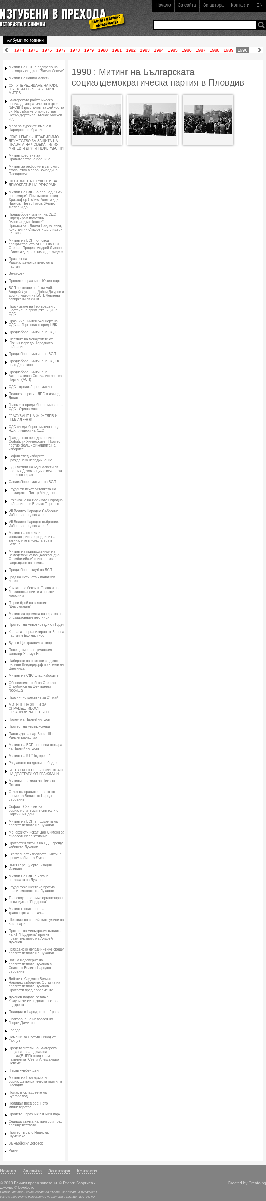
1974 (19, 50)
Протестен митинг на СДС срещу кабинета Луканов (36, 845)
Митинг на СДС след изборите (34, 675)
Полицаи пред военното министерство (28, 1105)
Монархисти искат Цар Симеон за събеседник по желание (36, 834)
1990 (243, 50)
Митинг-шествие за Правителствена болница (29, 157)
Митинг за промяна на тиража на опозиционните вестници (36, 615)
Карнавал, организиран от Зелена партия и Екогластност (36, 633)
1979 (89, 50)
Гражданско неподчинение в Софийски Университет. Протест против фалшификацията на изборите (35, 443)
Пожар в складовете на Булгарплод (28, 1094)
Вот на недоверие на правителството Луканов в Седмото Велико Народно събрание (30, 965)
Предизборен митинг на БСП (32, 354)
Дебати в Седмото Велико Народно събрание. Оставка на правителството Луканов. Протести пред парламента (34, 984)
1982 (131, 50)
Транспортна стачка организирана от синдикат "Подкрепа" (37, 900)
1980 (103, 50)
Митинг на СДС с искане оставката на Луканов (29, 878)
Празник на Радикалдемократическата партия (31, 262)
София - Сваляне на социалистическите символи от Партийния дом (34, 810)
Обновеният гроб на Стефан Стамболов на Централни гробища (32, 686)
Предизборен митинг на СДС (32, 332)
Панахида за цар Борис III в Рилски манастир (31, 735)
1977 (61, 50)
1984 (159, 50)
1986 (187, 50)
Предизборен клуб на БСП (30, 570)
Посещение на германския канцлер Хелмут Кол (30, 652)
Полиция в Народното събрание (35, 1012)
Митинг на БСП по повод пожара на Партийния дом (35, 746)
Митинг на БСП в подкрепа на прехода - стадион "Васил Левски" (36, 69)
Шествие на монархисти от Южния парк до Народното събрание (31, 343)
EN (259, 5)
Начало (163, 5)
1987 (201, 50)
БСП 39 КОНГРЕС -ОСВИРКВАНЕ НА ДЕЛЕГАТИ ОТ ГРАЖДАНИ (37, 772)
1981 (117, 50)
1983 (145, 50)
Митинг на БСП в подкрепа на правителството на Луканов (33, 823)
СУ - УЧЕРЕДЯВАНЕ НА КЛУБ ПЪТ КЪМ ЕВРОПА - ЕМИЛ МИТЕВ (33, 89)
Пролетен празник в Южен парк (34, 281)
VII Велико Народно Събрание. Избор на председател (34, 513)
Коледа (14, 1030)
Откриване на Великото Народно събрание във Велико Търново (36, 502)
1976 (47, 50)
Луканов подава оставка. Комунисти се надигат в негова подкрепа (34, 1001)
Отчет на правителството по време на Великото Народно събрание (32, 795)
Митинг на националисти (29, 78)
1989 (229, 50)
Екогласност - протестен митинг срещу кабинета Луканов (35, 856)
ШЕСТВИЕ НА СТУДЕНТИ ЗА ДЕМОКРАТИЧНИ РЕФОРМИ (33, 183)
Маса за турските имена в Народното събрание (30, 128)
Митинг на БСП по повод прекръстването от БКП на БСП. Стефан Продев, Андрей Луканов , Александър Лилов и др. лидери (36, 246)
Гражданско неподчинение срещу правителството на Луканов (36, 951)
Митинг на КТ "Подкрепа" (29, 756)
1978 (75, 50)
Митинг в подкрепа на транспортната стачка (26, 911)
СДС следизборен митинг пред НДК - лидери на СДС (34, 428)
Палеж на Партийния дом (29, 719)
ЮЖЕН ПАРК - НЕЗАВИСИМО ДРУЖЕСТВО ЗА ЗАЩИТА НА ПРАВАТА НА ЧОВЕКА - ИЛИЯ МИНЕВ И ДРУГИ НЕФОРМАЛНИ (36, 142)
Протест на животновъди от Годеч (36, 625)
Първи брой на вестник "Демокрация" (28, 604)
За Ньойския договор (26, 1143)
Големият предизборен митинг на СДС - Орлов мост (36, 407)
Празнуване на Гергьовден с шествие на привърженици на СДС (33, 310)
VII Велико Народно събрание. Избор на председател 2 (34, 524)
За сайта (187, 5)
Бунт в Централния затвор (30, 643)
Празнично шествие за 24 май (33, 697)
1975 (33, 50)
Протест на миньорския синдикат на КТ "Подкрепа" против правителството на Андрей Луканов (36, 936)
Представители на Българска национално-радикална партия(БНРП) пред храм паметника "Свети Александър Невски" (34, 1055)
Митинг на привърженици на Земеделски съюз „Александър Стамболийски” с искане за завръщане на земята (34, 557)
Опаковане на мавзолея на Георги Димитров (31, 1021)
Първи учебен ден (24, 1070)
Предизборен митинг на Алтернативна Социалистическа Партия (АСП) (35, 376)
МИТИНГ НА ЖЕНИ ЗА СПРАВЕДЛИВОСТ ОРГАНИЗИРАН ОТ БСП (29, 708)
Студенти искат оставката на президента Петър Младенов (33, 491)
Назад (6, 50)
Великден (16, 273)
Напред (259, 50)
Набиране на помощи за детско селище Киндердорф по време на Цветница (36, 664)
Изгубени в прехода (60, 15)
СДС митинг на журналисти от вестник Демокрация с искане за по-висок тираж (35, 471)
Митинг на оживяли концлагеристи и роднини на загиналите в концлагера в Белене (32, 538)
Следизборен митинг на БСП (32, 482)
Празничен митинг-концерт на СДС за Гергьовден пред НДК (33, 323)
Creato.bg (257, 1182)
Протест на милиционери (29, 726)
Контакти (240, 5)
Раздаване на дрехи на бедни (33, 763)
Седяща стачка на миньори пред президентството (35, 1123)
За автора (213, 5)
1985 (173, 50)
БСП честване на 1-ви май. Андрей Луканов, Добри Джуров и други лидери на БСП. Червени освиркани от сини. (36, 293)
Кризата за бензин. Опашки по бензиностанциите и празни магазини (34, 591)
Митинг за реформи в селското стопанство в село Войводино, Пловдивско (34, 170)
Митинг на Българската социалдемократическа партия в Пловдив (35, 1081)
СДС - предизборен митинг (31, 387)
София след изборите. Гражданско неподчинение (30, 458)
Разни (13, 1150)
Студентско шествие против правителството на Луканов (32, 889)
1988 (215, 50)
